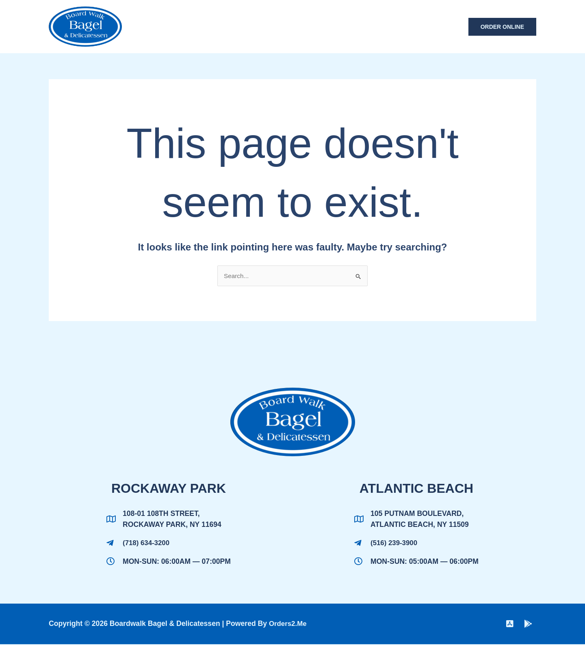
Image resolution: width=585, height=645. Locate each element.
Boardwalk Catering (359, 26)
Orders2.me (288, 625)
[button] (502, 27)
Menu (297, 26)
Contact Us (433, 26)
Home (265, 26)
